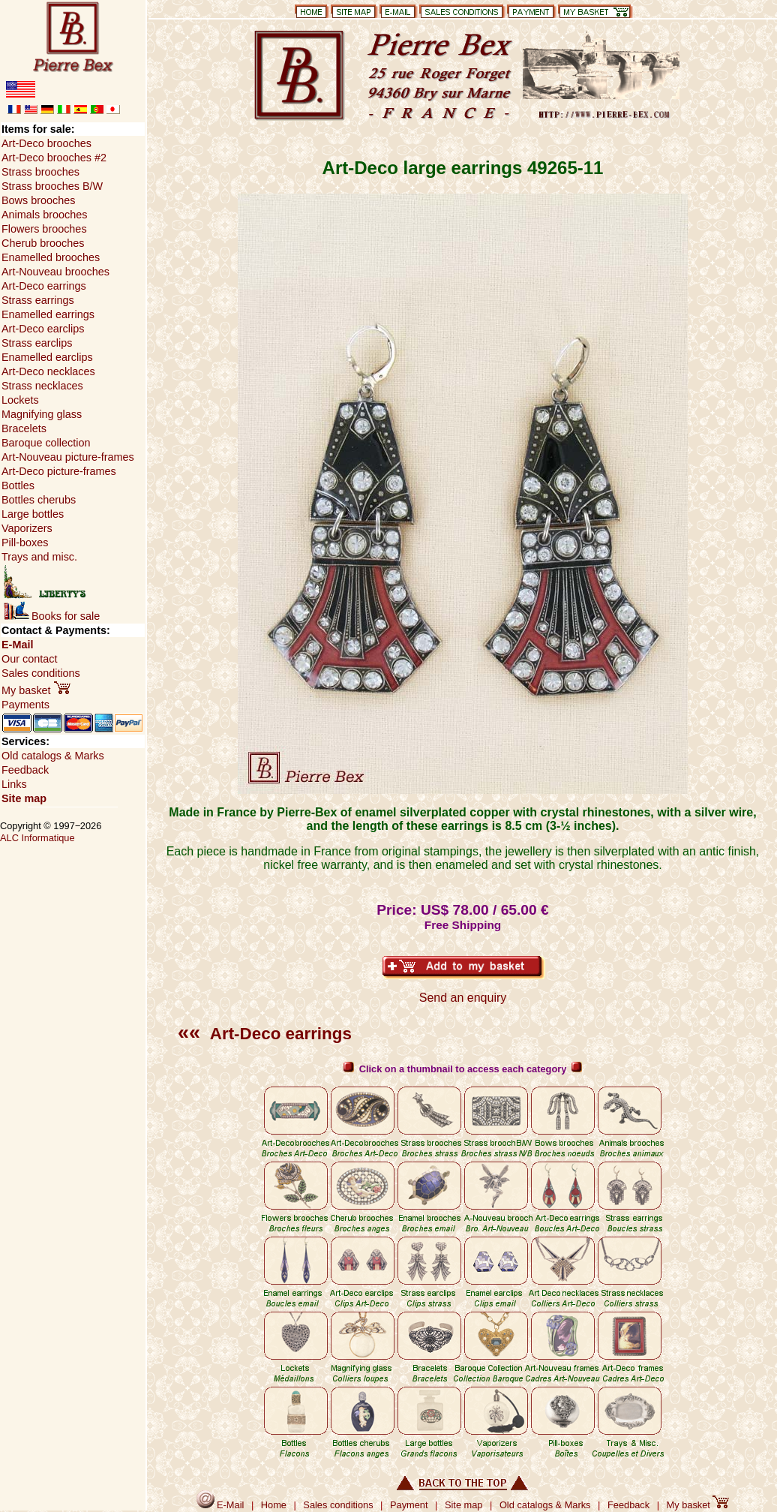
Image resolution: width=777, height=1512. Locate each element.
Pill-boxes (25, 543)
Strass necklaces (42, 386)
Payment (409, 1504)
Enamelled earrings (48, 314)
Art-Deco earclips (43, 329)
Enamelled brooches (51, 257)
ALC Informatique (37, 837)
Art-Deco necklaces (48, 371)
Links (14, 784)
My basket (36, 690)
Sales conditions (41, 673)
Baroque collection (46, 443)
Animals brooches (44, 215)
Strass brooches (41, 172)
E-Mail (17, 645)
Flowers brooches (44, 229)
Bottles (18, 485)
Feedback (25, 770)
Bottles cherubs (39, 500)
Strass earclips (37, 343)
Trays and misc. (39, 557)
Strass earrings (38, 300)
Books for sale (52, 616)
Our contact (29, 659)
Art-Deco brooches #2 (54, 158)
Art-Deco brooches (47, 143)
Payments (26, 705)
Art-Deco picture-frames (59, 471)
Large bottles (33, 514)
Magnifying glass (42, 414)
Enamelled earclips (47, 357)
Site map (24, 798)
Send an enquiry (463, 997)
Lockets (20, 400)
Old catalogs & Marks (53, 756)
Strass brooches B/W (52, 186)
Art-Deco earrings (265, 1033)
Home (273, 1504)
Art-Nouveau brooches (56, 272)
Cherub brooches (43, 243)
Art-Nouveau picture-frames (68, 457)
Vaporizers (27, 528)
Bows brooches (38, 200)
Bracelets (24, 428)
